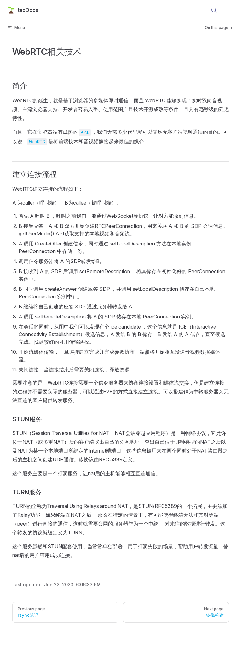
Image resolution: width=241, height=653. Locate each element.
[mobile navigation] (230, 10)
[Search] (214, 10)
